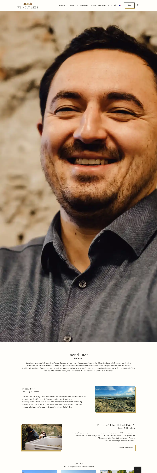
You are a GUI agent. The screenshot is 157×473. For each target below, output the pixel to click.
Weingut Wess (63, 5)
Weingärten (84, 5)
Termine (93, 5)
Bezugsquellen (103, 5)
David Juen (74, 5)
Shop (129, 5)
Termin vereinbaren (126, 447)
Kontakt (114, 5)
